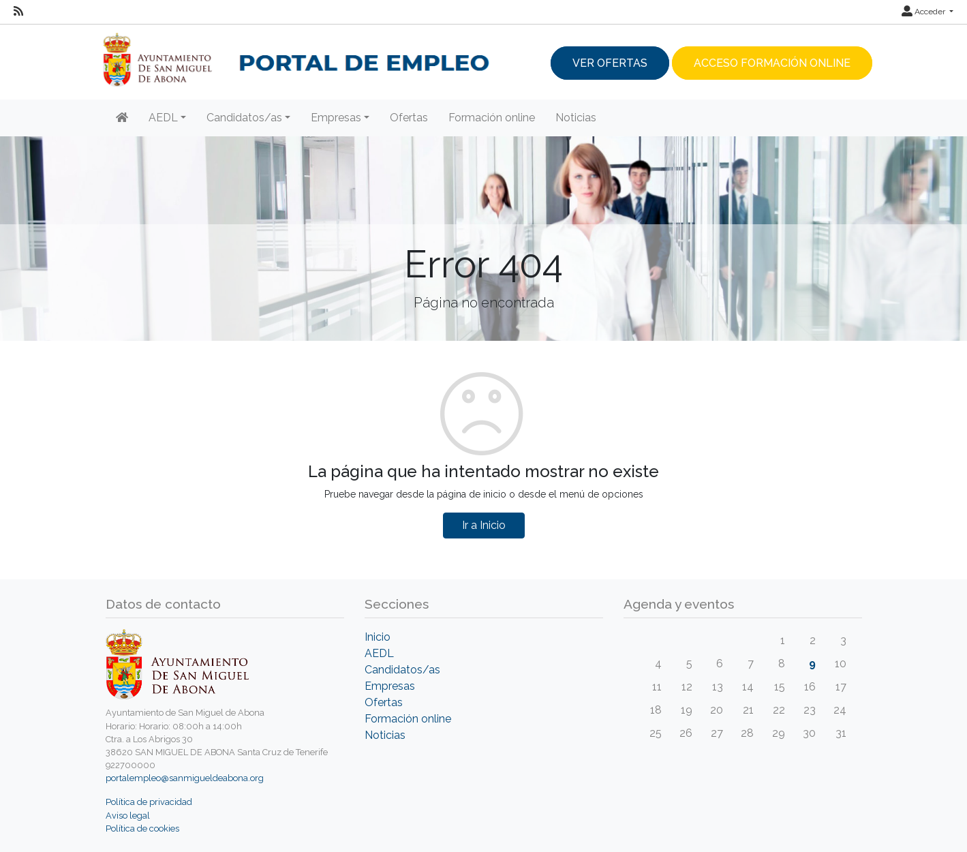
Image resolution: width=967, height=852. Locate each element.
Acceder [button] (924, 11)
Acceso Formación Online (772, 63)
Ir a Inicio (484, 525)
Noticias (575, 117)
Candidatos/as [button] (244, 117)
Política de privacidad (149, 802)
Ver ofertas (609, 63)
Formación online (491, 117)
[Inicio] (122, 118)
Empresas (390, 686)
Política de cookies (142, 828)
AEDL (379, 653)
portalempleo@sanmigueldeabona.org (185, 778)
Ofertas (409, 117)
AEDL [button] (163, 117)
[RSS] (18, 11)
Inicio (377, 636)
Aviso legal (128, 815)
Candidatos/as (402, 669)
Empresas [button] (336, 117)
